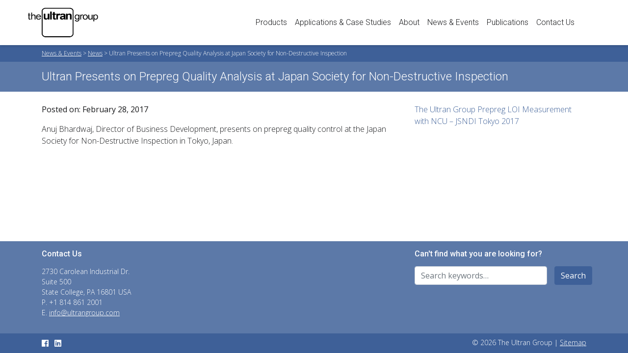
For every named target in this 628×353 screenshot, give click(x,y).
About (409, 22)
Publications (507, 22)
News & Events (453, 22)
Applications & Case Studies (343, 22)
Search (573, 275)
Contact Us (555, 22)
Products (271, 22)
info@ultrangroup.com (84, 312)
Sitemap (573, 342)
